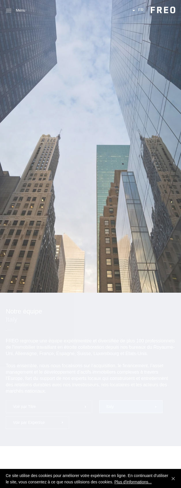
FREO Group (163, 10)
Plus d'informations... (133, 482)
